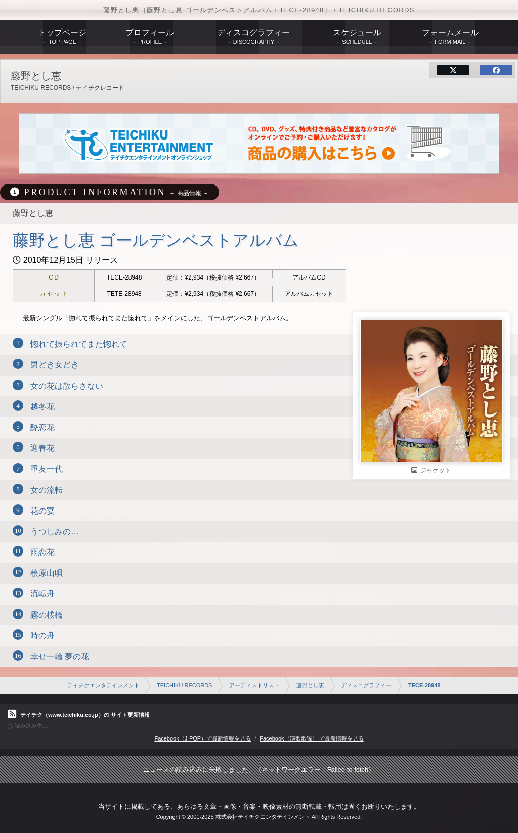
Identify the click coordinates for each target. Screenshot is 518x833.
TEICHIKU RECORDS (184, 685)
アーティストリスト (254, 685)
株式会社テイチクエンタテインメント (262, 817)
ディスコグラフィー (366, 685)
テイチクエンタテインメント (103, 685)
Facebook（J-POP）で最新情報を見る (202, 738)
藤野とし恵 (310, 685)
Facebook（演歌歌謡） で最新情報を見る (311, 738)
